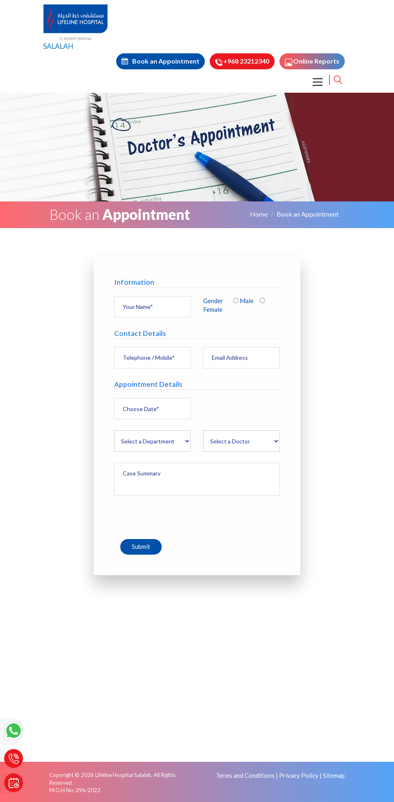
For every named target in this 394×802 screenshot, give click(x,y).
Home (259, 214)
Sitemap (334, 775)
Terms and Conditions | (247, 775)
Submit (141, 546)
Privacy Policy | (300, 775)
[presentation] (176, 516)
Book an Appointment (308, 214)
